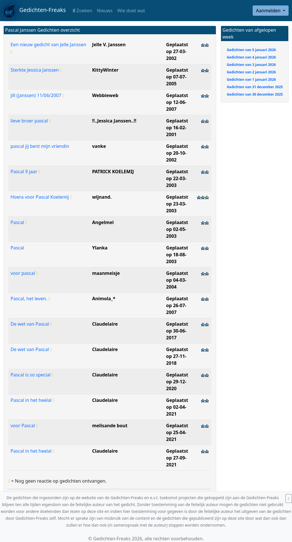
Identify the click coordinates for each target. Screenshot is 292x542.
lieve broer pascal (31, 121)
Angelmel (103, 222)
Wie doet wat (131, 10)
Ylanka (100, 248)
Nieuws (104, 10)
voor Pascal (24, 425)
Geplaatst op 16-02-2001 (177, 128)
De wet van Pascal (31, 324)
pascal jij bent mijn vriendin (40, 146)
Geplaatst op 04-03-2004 (177, 280)
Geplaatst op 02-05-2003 (177, 229)
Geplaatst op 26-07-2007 (177, 305)
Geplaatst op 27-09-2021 (177, 458)
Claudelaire (105, 324)
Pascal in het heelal (32, 400)
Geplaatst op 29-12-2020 (177, 382)
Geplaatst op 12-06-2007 (177, 102)
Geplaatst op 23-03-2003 (177, 204)
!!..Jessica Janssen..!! (114, 121)
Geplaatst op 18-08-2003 (177, 255)
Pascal (19, 222)
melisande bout (109, 425)
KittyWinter (105, 70)
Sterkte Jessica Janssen (36, 70)
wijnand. (101, 197)
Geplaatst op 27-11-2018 (177, 356)
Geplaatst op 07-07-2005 (177, 77)
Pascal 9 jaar (25, 171)
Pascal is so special (32, 375)
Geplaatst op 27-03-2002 (177, 51)
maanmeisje (106, 273)
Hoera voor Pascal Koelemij (41, 197)
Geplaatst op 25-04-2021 (177, 432)
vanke (99, 146)
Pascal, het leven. (30, 298)
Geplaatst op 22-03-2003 (177, 178)
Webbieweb (105, 95)
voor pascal (24, 273)
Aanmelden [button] (269, 10)
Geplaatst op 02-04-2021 (177, 407)
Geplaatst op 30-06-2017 (177, 331)
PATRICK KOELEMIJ (113, 171)
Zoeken (82, 10)
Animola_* (103, 298)
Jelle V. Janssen (109, 44)
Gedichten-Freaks (34, 10)
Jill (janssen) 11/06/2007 (37, 95)
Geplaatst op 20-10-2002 (177, 153)
